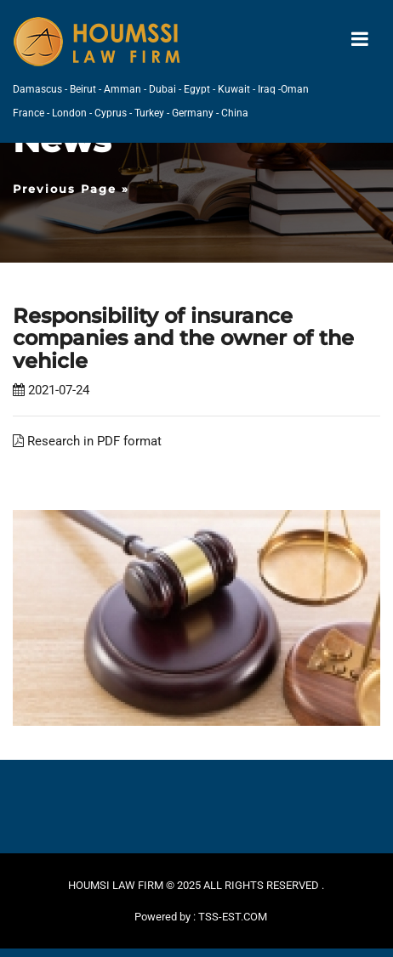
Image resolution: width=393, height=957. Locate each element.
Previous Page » (71, 188)
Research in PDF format (87, 441)
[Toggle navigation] (359, 39)
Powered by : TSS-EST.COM (200, 916)
